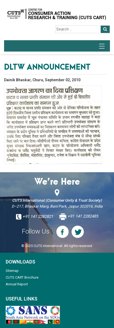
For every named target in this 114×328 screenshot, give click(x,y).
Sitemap (12, 271)
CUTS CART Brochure (22, 277)
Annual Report (17, 284)
